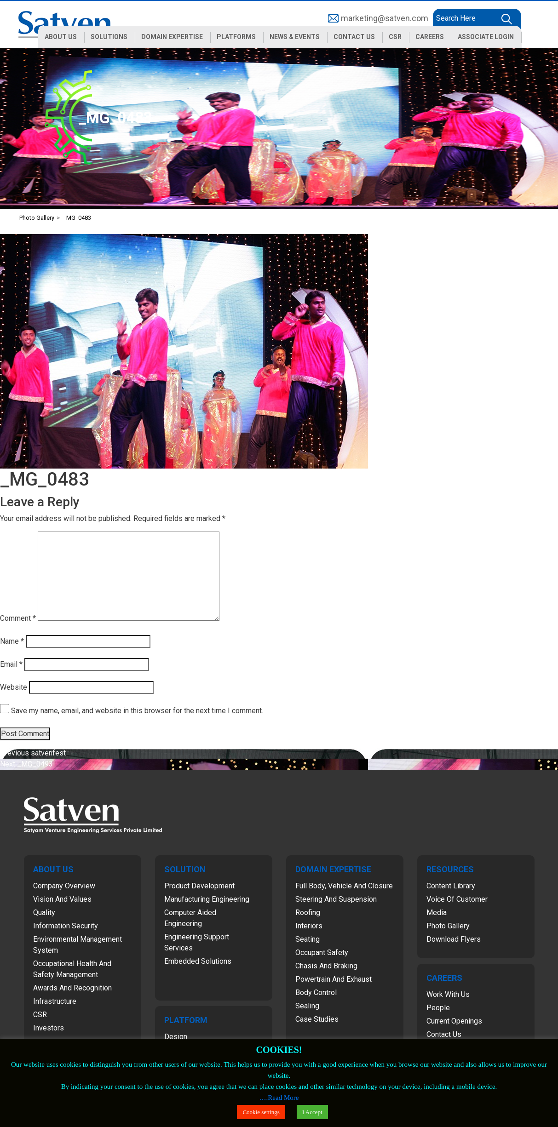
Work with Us (448, 994)
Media (436, 912)
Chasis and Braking (326, 965)
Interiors (308, 925)
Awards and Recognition (72, 988)
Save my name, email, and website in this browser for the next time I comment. (137, 710)
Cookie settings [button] (261, 1112)
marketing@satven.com (384, 18)
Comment (18, 618)
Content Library (450, 885)
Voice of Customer (457, 899)
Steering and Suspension (336, 899)
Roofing (307, 912)
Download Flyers (453, 939)
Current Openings (454, 1021)
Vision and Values (62, 899)
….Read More (279, 1097)
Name (12, 641)
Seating (307, 939)
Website (13, 687)
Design (175, 1036)
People (438, 1007)
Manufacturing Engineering (206, 899)
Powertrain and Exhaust (333, 979)
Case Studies (317, 1019)
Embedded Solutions (197, 961)
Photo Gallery (448, 925)
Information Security (65, 925)
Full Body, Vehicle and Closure (344, 885)
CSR (40, 1014)
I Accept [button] (312, 1112)
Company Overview (64, 885)
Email (11, 664)
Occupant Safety (321, 952)
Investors (48, 1028)
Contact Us (443, 1034)
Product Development (199, 885)
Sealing (307, 1005)
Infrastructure (54, 1001)
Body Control (316, 992)
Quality (44, 912)
